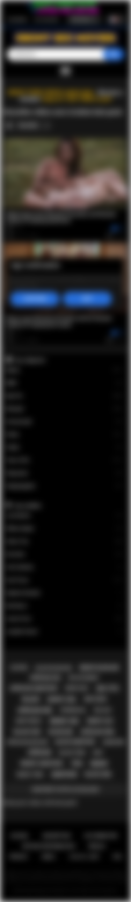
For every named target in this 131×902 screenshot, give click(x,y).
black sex (27, 732)
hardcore (113, 742)
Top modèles (27, 505)
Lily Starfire (64, 516)
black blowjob (53, 667)
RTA (117, 856)
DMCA (48, 856)
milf (98, 752)
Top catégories (29, 360)
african (39, 752)
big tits (108, 688)
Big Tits (64, 396)
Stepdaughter (64, 486)
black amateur (75, 742)
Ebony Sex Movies (51, 890)
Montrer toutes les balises (65, 789)
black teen (72, 752)
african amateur (33, 688)
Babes (64, 370)
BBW (64, 383)
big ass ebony (83, 677)
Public (64, 447)
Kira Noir (64, 554)
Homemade (64, 422)
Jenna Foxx (64, 619)
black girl (98, 774)
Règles (97, 846)
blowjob (61, 732)
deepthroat (29, 721)
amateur (64, 774)
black (30, 699)
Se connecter (46, 19)
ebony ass (100, 721)
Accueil (19, 835)
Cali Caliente (64, 567)
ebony (99, 763)
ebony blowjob (99, 667)
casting (19, 667)
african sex (34, 710)
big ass (102, 710)
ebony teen (30, 774)
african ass (45, 678)
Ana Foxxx (64, 580)
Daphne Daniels (64, 593)
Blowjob (64, 409)
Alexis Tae (64, 541)
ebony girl (62, 699)
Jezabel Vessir (64, 632)
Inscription (17, 19)
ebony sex (64, 721)
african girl (97, 732)
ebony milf (77, 688)
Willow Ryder (64, 529)
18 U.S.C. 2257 (84, 856)
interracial (73, 710)
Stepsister (64, 473)
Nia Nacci (64, 606)
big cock (96, 699)
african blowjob (27, 742)
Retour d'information (48, 846)
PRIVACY (18, 856)
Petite (64, 435)
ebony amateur (41, 763)
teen (76, 763)
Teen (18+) (64, 460)
